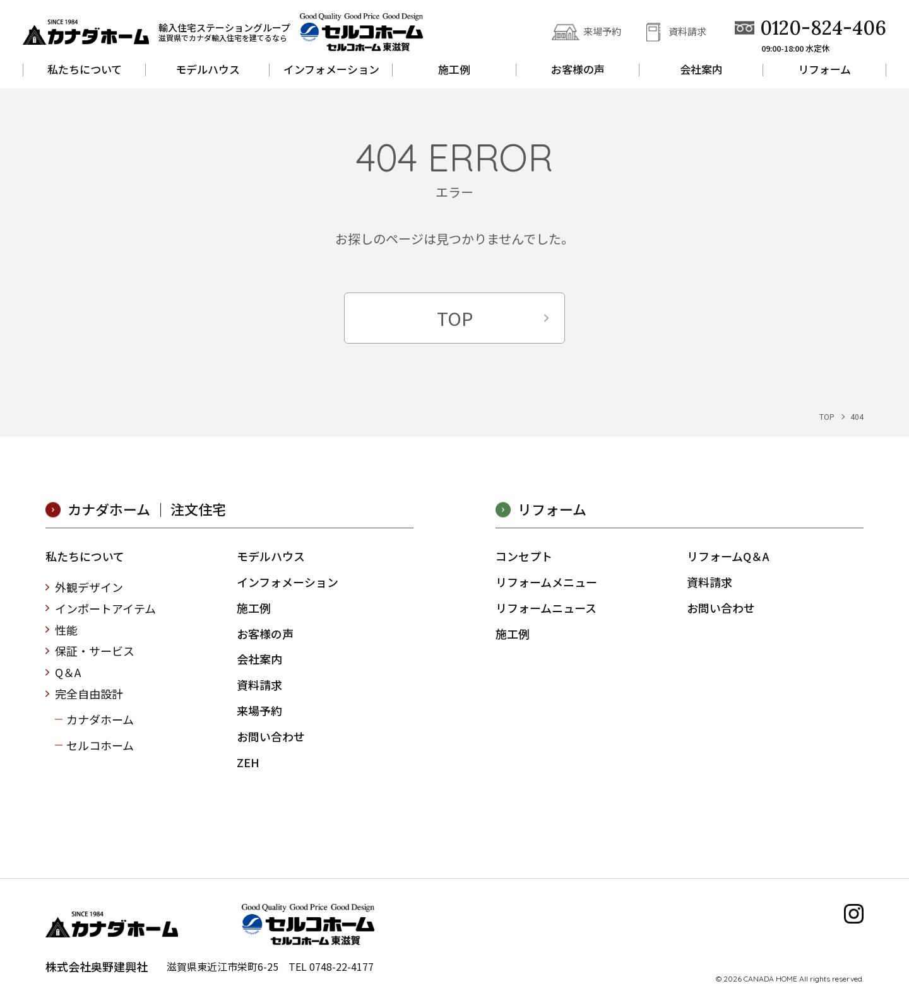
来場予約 (602, 31)
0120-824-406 (823, 28)
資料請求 (687, 31)
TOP (455, 317)
